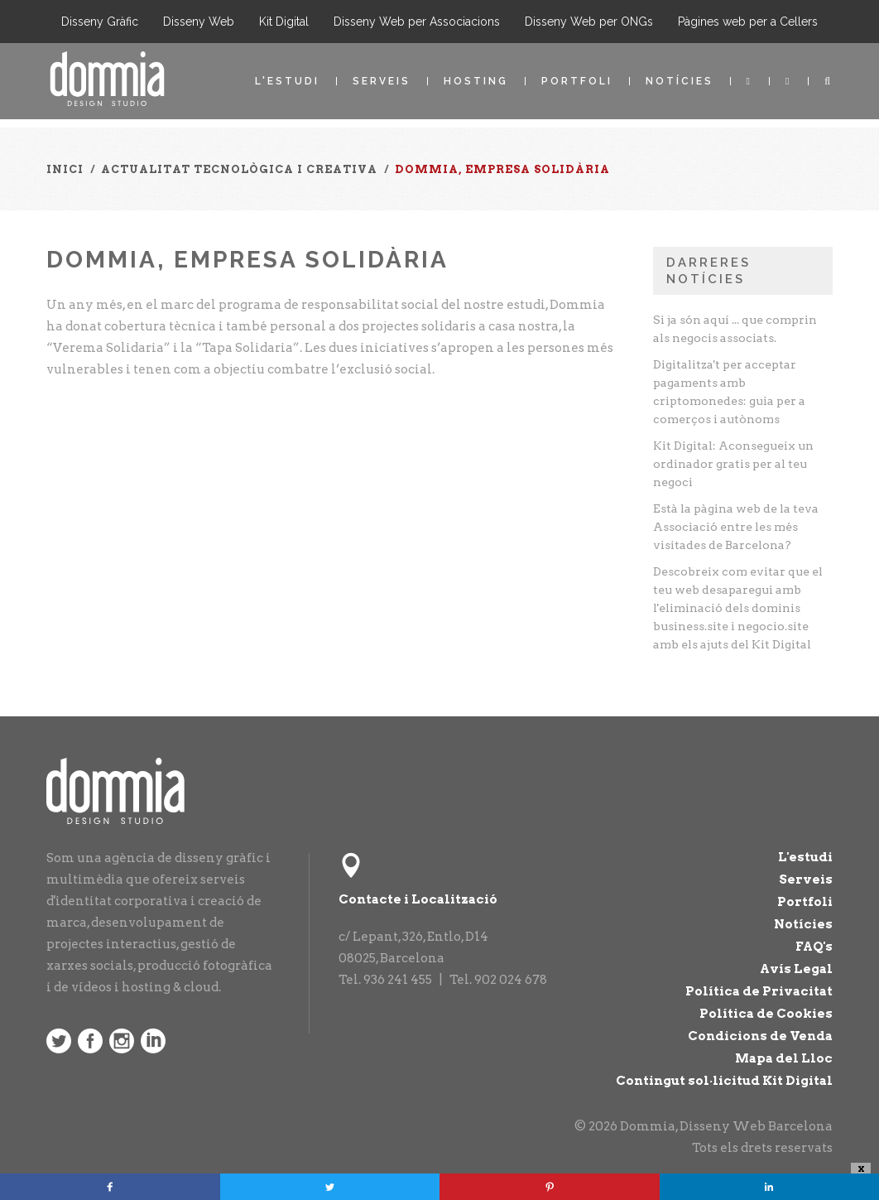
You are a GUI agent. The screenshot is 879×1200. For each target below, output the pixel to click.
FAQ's (814, 946)
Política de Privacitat (759, 991)
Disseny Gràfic (99, 21)
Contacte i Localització (418, 899)
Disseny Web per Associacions (417, 21)
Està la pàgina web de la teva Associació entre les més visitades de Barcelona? (736, 527)
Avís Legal (796, 969)
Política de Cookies (766, 1014)
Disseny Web (198, 21)
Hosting (476, 81)
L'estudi (287, 81)
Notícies (679, 81)
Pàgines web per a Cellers (748, 21)
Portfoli (576, 81)
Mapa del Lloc (784, 1058)
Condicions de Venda (760, 1036)
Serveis (382, 81)
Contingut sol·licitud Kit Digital (724, 1081)
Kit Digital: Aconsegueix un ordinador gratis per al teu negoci (733, 464)
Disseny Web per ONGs (589, 21)
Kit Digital (284, 21)
